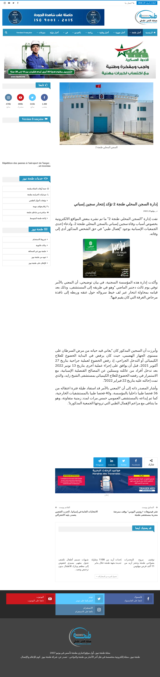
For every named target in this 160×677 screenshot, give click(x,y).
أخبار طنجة (136, 32)
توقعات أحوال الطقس (37, 200)
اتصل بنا (129, 3)
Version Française (24, 32)
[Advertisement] (106, 174)
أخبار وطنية (104, 32)
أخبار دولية (54, 32)
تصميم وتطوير (27, 672)
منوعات (42, 32)
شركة (12, 672)
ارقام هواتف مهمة (41, 206)
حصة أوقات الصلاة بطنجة (38, 189)
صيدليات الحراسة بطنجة (38, 195)
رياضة (90, 32)
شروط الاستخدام (39, 239)
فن (66, 32)
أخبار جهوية (120, 32)
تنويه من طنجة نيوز (38, 257)
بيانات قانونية (41, 245)
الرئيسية (150, 32)
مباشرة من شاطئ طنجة (38, 212)
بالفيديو (78, 32)
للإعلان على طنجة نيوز (37, 263)
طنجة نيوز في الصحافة (37, 251)
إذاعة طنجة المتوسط (38, 218)
